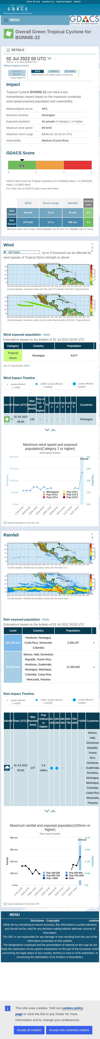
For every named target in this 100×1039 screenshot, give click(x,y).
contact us (48, 1)
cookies (94, 920)
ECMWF (70, 71)
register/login (64, 1)
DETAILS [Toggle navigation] (15, 50)
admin (77, 1)
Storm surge (51, 203)
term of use (33, 1)
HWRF (54, 71)
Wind (28, 203)
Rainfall (73, 203)
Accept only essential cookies (69, 1030)
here (55, 188)
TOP (92, 248)
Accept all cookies (29, 1030)
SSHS (27, 366)
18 (11, 419)
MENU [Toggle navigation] (11, 20)
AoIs (46, 334)
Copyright (53, 920)
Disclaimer (37, 920)
